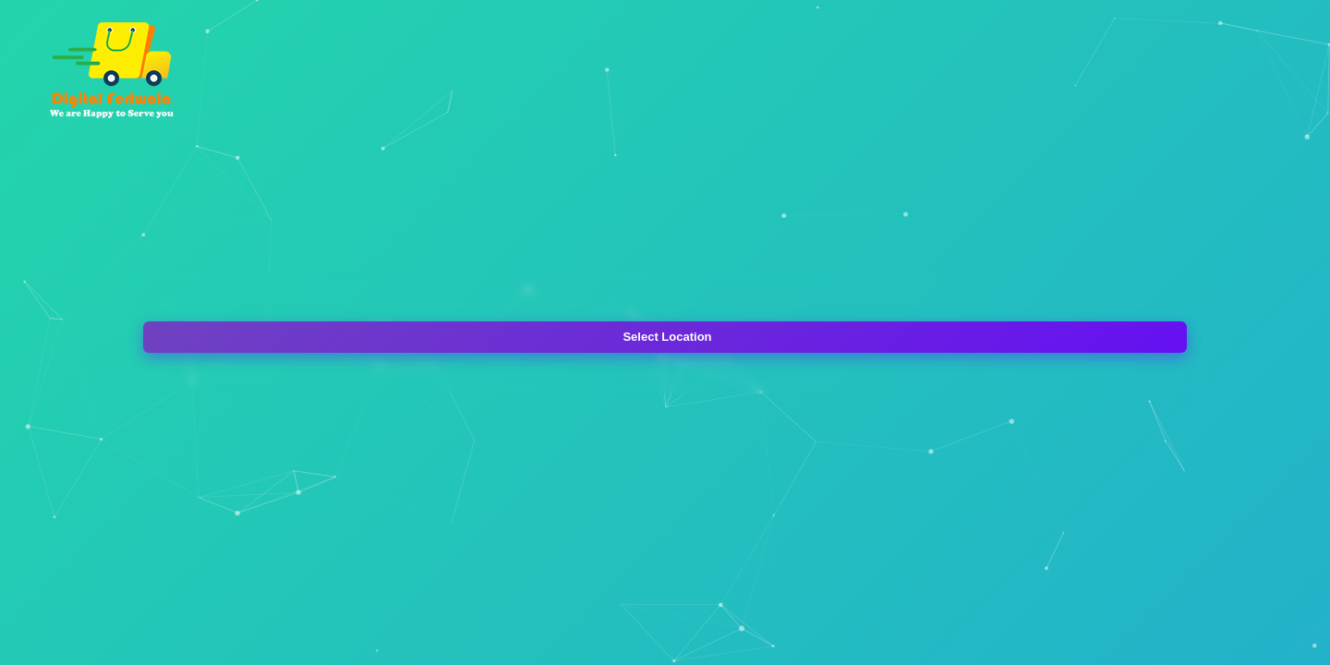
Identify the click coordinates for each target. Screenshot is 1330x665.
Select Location (667, 337)
